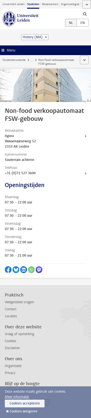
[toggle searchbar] (85, 14)
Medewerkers (50, 4)
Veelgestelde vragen (19, 302)
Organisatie (13, 366)
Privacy (10, 373)
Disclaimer (12, 348)
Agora (9, 136)
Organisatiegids (70, 4)
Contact (10, 309)
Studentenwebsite (14, 60)
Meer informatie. (17, 397)
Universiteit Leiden (13, 4)
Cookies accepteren (25, 403)
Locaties (11, 316)
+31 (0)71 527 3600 (20, 173)
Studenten (33, 4)
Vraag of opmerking (19, 334)
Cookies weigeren (23, 411)
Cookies (10, 341)
